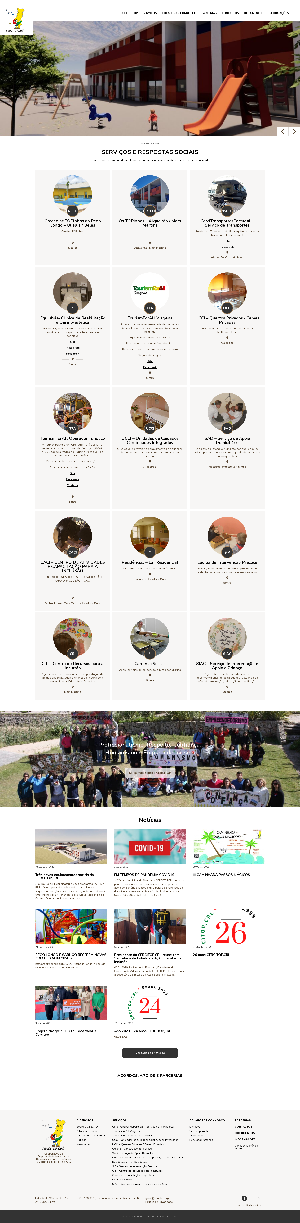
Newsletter (83, 1144)
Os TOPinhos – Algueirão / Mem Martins (150, 223)
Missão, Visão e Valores (91, 1135)
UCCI (227, 308)
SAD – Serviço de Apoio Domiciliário (227, 440)
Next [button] (294, 131)
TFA (150, 308)
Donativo (194, 1127)
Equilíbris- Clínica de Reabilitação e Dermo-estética (72, 320)
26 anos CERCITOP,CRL (211, 955)
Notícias (81, 1140)
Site (227, 241)
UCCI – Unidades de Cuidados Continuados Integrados (150, 440)
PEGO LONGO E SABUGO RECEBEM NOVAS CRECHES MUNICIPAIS (71, 956)
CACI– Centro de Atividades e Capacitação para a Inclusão (148, 1157)
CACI (72, 552)
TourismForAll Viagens (150, 318)
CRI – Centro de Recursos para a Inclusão (73, 666)
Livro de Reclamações (249, 1205)
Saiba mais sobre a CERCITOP (150, 773)
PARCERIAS (209, 13)
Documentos (253, 13)
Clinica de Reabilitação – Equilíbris (133, 1175)
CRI (72, 653)
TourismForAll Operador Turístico (72, 438)
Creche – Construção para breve (132, 1149)
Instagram (73, 348)
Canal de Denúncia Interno (246, 1147)
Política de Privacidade (159, 1202)
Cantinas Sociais (150, 664)
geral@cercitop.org (157, 1198)
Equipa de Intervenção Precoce (227, 562)
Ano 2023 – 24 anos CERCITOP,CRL (142, 1031)
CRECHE (73, 211)
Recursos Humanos (201, 1140)
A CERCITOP (129, 13)
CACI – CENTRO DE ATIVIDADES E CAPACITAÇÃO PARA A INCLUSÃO (73, 566)
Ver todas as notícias (150, 1053)
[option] (150, 78)
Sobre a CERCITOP (88, 1127)
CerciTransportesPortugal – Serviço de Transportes (227, 223)
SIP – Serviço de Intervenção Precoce (134, 1166)
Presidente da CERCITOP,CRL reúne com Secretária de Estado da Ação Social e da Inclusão (147, 958)
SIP (227, 552)
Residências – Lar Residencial (150, 562)
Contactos (230, 13)
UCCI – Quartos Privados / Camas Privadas (227, 320)
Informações (279, 13)
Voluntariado (197, 1135)
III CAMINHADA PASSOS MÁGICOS (221, 874)
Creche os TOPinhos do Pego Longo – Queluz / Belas (73, 223)
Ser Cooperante (199, 1131)
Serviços (150, 13)
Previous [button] (283, 131)
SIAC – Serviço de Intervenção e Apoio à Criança (227, 666)
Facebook (227, 247)
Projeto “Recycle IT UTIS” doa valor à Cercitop (65, 1032)
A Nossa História (87, 1131)
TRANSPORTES (227, 211)
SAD (227, 428)
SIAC (227, 653)
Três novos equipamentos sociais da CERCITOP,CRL (64, 876)
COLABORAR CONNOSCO (179, 13)
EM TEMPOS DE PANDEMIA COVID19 (144, 874)
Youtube (72, 485)
